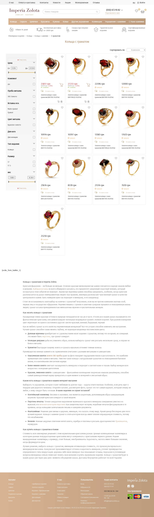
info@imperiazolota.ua (111, 501)
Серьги (23, 21)
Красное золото (14, 124)
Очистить (21, 59)
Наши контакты (62, 487)
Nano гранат (13, 108)
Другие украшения (80, 21)
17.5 (9, 165)
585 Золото (12, 96)
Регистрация (85, 490)
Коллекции (97, 21)
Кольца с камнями (46, 36)
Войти (141, 2)
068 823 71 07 (109, 486)
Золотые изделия (38, 487)
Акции (68, 2)
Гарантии (60, 494)
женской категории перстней (52, 404)
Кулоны (56, 21)
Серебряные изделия (39, 484)
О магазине (61, 490)
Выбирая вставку (40, 288)
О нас (11, 2)
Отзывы (96, 2)
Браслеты (45, 21)
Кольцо (11, 149)
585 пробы (57, 355)
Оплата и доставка (27, 2)
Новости (56, 2)
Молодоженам (81, 2)
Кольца (13, 21)
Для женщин (13, 137)
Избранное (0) (85, 487)
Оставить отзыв (49, 91)
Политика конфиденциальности (88, 501)
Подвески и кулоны (15, 494)
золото (49, 355)
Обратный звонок (87, 494)
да (9, 84)
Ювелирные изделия (17, 36)
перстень (46, 336)
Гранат (10, 112)
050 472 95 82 (109, 484)
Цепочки (34, 21)
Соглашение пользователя (90, 497)
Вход (82, 484)
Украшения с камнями (115, 21)
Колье (65, 21)
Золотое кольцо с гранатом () (77, 96)
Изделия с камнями (38, 494)
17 (8, 162)
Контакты (44, 2)
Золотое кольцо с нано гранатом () (50, 96)
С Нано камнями (136, 21)
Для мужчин (36, 500)
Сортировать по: (117, 50)
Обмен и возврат (63, 497)
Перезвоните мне (112, 13)
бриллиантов (121, 421)
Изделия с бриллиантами (40, 490)
